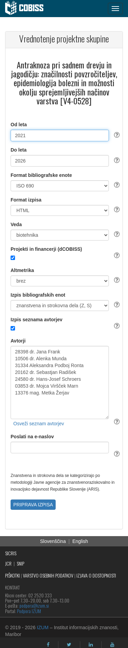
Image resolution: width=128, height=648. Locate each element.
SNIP (20, 563)
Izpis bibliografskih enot (38, 295)
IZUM (42, 627)
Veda (16, 224)
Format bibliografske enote (41, 175)
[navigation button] (115, 8)
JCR (8, 563)
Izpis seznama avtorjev (36, 319)
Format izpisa (26, 200)
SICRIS (10, 553)
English (80, 541)
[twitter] (69, 644)
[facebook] (48, 644)
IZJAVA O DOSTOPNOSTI (96, 575)
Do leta (19, 150)
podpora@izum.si (34, 605)
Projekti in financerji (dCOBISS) (46, 249)
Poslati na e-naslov (32, 436)
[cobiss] (28, 8)
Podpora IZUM (29, 610)
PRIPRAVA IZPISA (33, 504)
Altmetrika (22, 270)
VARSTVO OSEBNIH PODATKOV (48, 575)
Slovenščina (53, 541)
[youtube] (112, 644)
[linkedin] (91, 644)
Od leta (19, 124)
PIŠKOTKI (12, 575)
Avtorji (18, 341)
